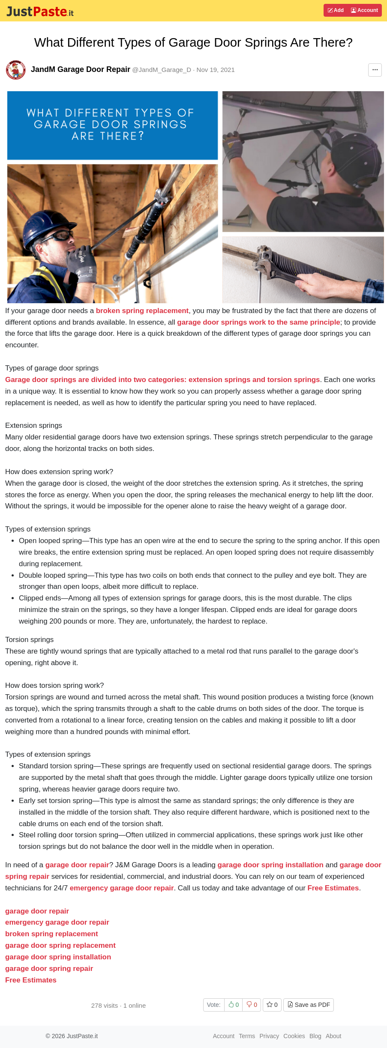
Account (364, 10)
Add (335, 10)
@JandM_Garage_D (161, 69)
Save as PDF (308, 1004)
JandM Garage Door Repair (80, 69)
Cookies (294, 1036)
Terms (247, 1036)
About (334, 1036)
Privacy (269, 1036)
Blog (315, 1036)
